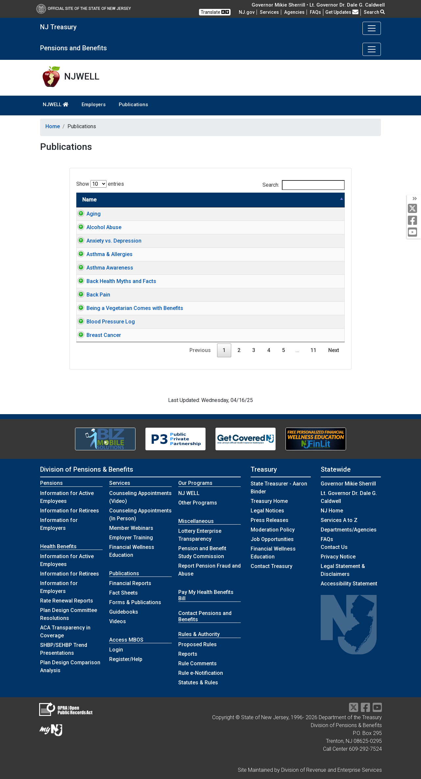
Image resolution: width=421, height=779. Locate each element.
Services (269, 12)
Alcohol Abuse (97, 227)
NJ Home (332, 511)
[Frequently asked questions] (315, 12)
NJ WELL (189, 493)
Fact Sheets (123, 593)
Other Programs (197, 503)
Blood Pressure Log (104, 322)
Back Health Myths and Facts (115, 281)
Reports (187, 654)
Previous (200, 350)
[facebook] (414, 220)
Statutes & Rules (198, 682)
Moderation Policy (273, 530)
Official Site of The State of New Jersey (83, 8)
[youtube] (414, 232)
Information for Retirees (69, 511)
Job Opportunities (272, 539)
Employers (94, 104)
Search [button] (374, 12)
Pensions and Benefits (73, 48)
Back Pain (92, 295)
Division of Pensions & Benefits (86, 469)
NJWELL (55, 104)
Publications (133, 104)
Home (52, 126)
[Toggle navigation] (371, 28)
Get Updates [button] (342, 12)
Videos (117, 621)
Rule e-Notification (200, 673)
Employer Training (131, 537)
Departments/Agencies (349, 530)
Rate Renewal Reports (66, 601)
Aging (87, 214)
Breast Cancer (97, 335)
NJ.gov (247, 12)
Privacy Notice (338, 557)
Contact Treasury (271, 566)
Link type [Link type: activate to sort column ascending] (314, 200)
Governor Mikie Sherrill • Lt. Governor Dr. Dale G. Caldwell (318, 5)
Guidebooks (123, 612)
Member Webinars (131, 528)
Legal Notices (267, 511)
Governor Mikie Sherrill (348, 484)
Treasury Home (269, 501)
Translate (215, 12)
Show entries (100, 184)
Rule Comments (197, 663)
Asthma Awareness (103, 268)
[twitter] (414, 209)
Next (333, 350)
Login (116, 650)
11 (313, 350)
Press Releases (269, 520)
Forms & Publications (135, 602)
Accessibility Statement (349, 583)
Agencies (294, 12)
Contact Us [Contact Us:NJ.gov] (334, 547)
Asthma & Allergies (103, 254)
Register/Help (125, 659)
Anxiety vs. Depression (107, 241)
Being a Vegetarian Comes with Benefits (128, 308)
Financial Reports (130, 583)
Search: (303, 185)
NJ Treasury (58, 27)
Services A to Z (339, 520)
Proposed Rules (197, 644)
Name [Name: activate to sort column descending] (89, 200)
